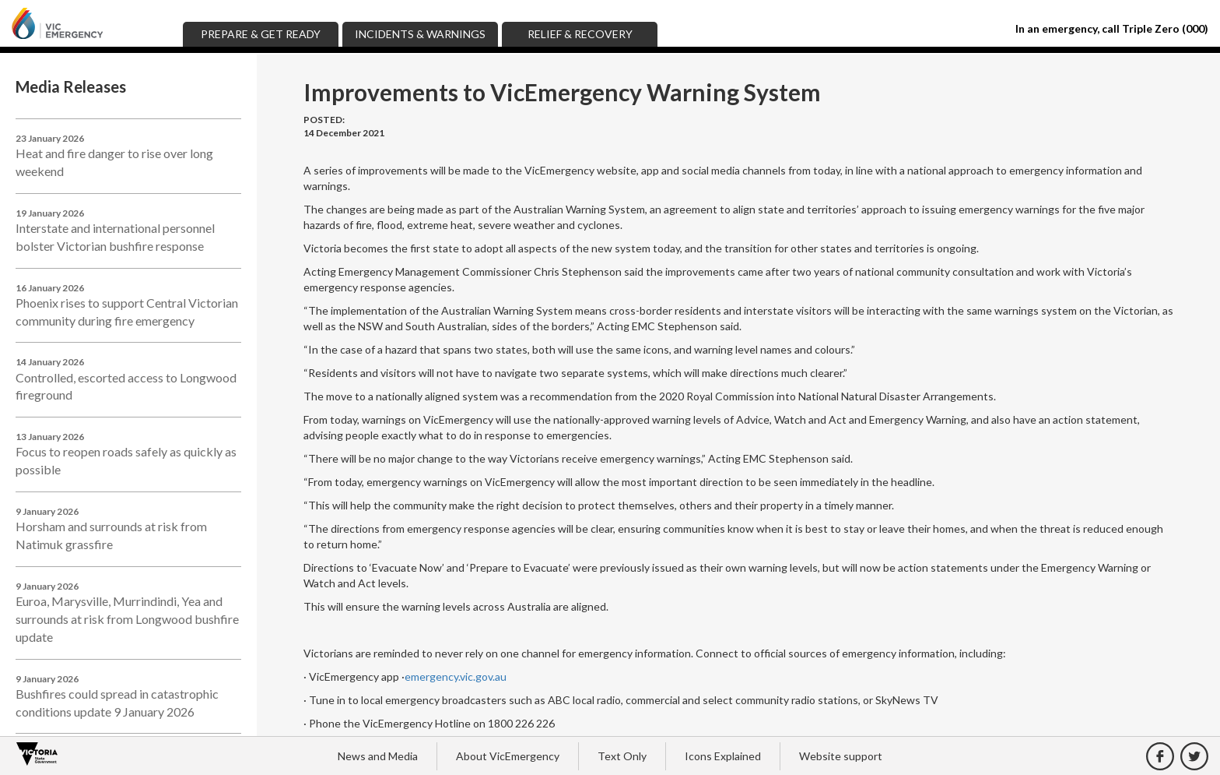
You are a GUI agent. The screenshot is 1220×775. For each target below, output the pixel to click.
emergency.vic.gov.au (456, 676)
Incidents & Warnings (420, 34)
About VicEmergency (507, 756)
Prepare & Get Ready (261, 34)
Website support (840, 756)
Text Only (622, 756)
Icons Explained (723, 756)
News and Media (378, 756)
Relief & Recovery (580, 34)
